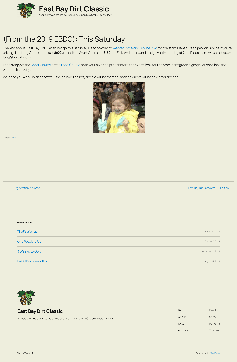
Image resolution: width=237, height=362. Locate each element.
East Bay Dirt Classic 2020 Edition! (209, 188)
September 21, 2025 (210, 251)
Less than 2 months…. (33, 261)
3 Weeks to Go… (29, 251)
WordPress (215, 353)
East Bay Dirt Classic (74, 9)
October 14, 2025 (212, 231)
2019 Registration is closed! (24, 188)
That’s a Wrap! (28, 231)
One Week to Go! (30, 241)
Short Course (41, 65)
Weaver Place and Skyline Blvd (134, 48)
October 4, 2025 (212, 241)
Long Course (70, 65)
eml (15, 137)
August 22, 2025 (212, 261)
